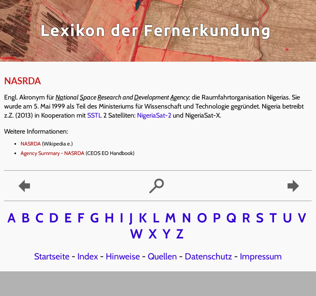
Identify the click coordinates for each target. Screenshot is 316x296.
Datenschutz (208, 256)
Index (87, 256)
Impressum (261, 256)
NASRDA (31, 144)
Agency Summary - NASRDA (52, 153)
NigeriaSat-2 (154, 115)
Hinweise (123, 256)
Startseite (52, 256)
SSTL (94, 115)
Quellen (162, 256)
